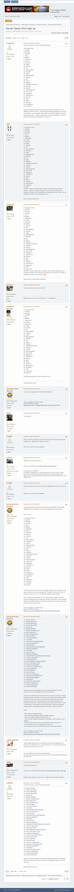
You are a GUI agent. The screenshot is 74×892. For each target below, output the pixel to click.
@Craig (32, 645)
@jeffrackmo (35, 630)
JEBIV (9, 762)
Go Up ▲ (68, 890)
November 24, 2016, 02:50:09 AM (31, 762)
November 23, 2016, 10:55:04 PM (31, 616)
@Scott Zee (34, 634)
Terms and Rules (61, 890)
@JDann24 (35, 643)
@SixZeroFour (38, 666)
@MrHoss (32, 670)
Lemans (9, 457)
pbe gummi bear (12, 389)
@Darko (32, 672)
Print (66, 38)
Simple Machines (17, 890)
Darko (9, 413)
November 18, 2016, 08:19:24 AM (31, 204)
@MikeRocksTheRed (44, 656)
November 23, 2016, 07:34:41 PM (31, 483)
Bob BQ (9, 285)
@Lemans (31, 507)
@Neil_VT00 (36, 663)
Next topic (65, 33)
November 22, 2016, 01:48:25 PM (31, 284)
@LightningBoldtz (40, 647)
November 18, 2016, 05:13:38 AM (31, 43)
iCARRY (9, 436)
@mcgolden (35, 677)
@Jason (32, 652)
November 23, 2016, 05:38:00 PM (31, 413)
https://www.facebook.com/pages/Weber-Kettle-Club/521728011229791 (41, 405)
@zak (30, 650)
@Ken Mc (33, 632)
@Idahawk (34, 648)
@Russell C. (36, 674)
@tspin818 (35, 684)
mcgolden (10, 43)
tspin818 (10, 783)
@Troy (61, 592)
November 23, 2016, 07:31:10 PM (31, 436)
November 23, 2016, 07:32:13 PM (31, 457)
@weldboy (35, 654)
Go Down (8, 38)
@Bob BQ (33, 623)
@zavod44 (35, 657)
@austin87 (34, 625)
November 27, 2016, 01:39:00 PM (31, 783)
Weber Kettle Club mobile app (47, 466)
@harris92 (34, 638)
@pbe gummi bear (33, 743)
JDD (8, 124)
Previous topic (56, 33)
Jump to (44, 879)
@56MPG (33, 628)
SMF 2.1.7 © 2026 (8, 890)
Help (55, 890)
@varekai (33, 659)
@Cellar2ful (35, 683)
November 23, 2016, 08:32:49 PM (31, 504)
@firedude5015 (39, 641)
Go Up (7, 871)
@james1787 (37, 681)
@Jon (30, 639)
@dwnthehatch (38, 675)
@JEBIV (32, 636)
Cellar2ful (10, 306)
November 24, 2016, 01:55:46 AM (31, 740)
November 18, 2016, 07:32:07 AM (31, 124)
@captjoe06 (35, 665)
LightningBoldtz (12, 740)
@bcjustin (34, 668)
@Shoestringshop (41, 661)
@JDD (31, 679)
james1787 (10, 204)
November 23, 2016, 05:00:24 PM (31, 388)
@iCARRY (54, 507)
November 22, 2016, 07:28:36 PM (31, 306)
